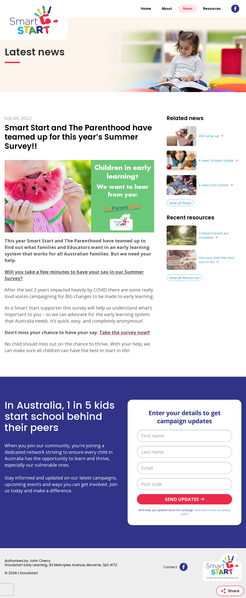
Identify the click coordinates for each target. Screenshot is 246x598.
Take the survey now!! (124, 332)
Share (230, 591)
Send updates (182, 499)
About (167, 8)
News (187, 8)
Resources (212, 8)
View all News (180, 203)
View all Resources (184, 277)
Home (146, 8)
